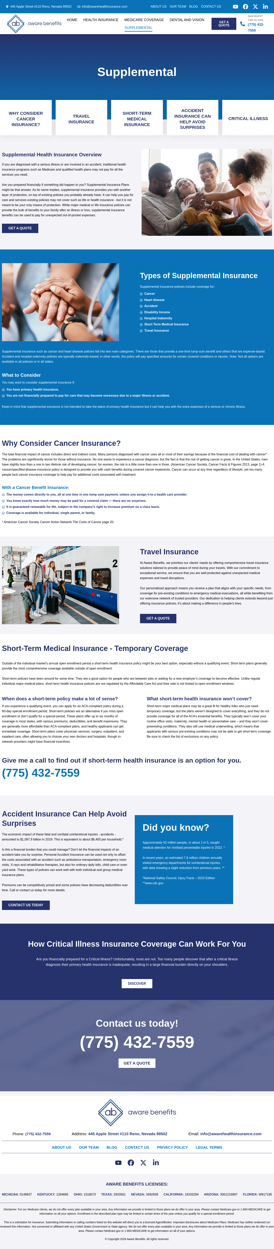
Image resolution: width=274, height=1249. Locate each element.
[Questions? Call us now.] (242, 23)
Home (72, 20)
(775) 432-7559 (46, 776)
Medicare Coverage (144, 20)
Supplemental (139, 28)
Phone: (32, 1133)
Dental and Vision (187, 20)
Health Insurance (101, 20)
